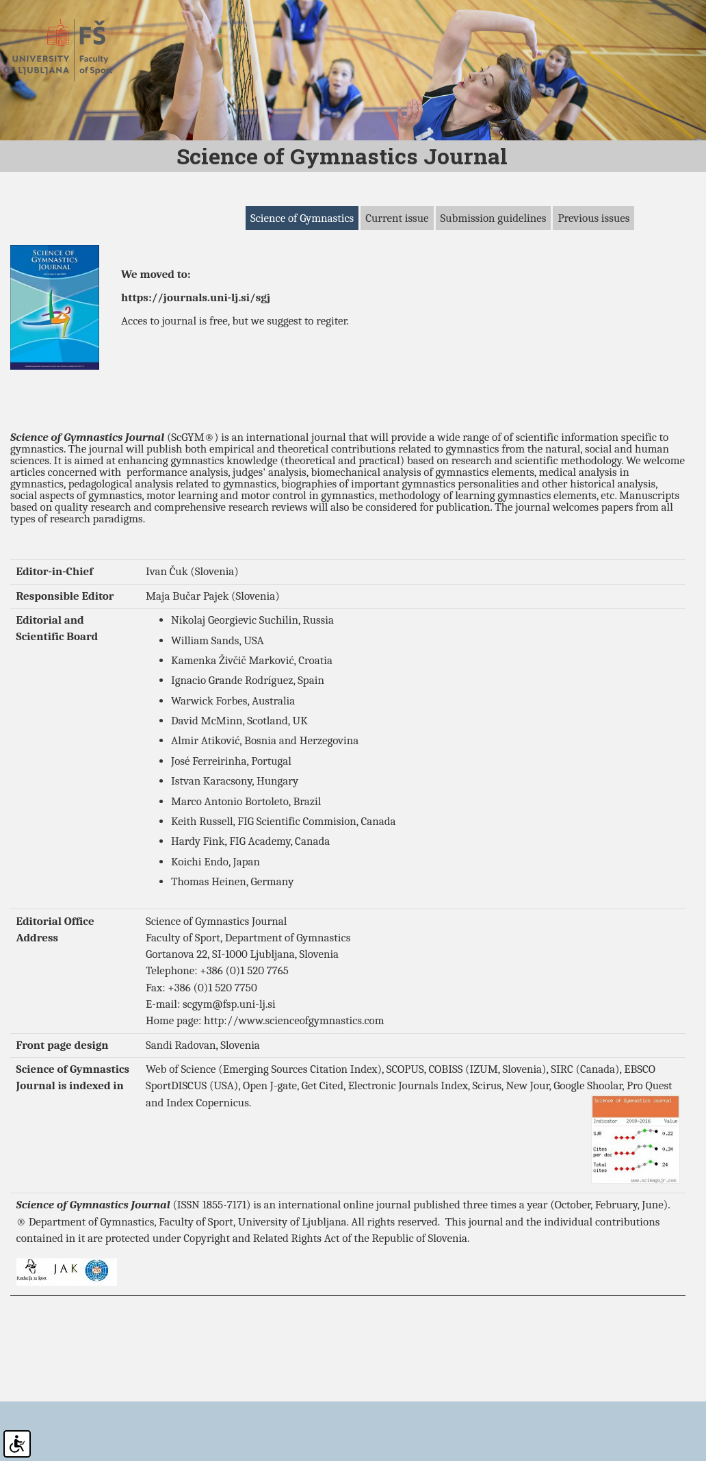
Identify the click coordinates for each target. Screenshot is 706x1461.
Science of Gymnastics (302, 281)
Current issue (396, 281)
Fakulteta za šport (70, 50)
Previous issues (593, 281)
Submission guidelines (494, 281)
